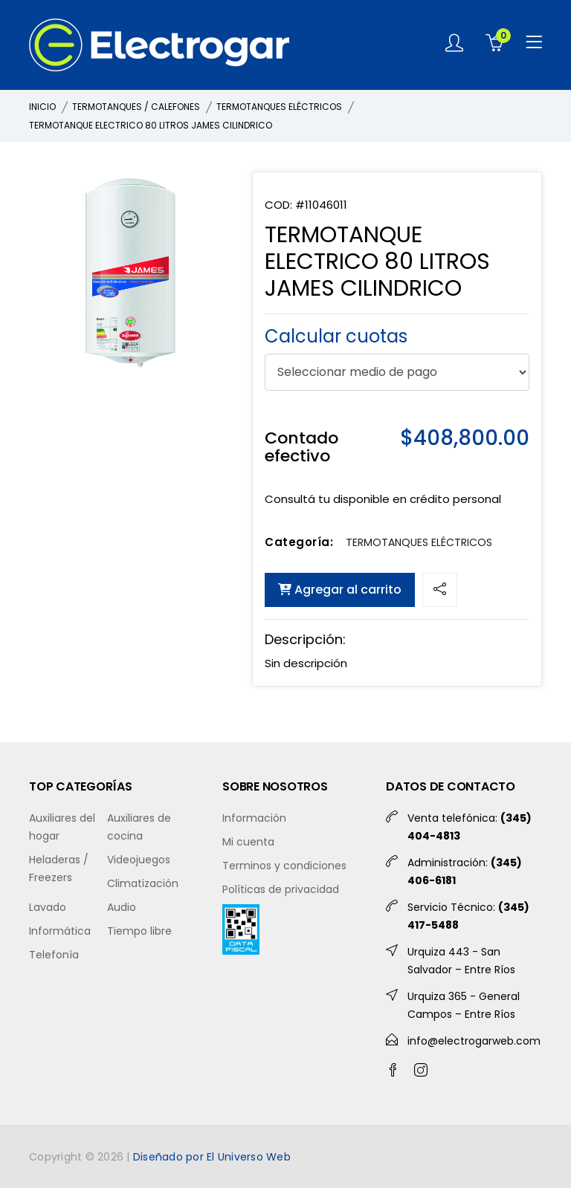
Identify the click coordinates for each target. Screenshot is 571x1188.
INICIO (42, 106)
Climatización (142, 883)
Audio (121, 907)
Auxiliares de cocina (139, 827)
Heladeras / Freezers (58, 868)
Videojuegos (138, 859)
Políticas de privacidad (280, 889)
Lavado (47, 907)
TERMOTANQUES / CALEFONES (136, 106)
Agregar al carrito (339, 589)
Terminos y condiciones (284, 865)
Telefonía (54, 954)
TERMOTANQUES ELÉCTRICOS (279, 106)
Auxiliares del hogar (62, 827)
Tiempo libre (139, 931)
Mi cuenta (248, 841)
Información (254, 818)
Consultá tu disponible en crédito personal (383, 499)
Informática (60, 931)
